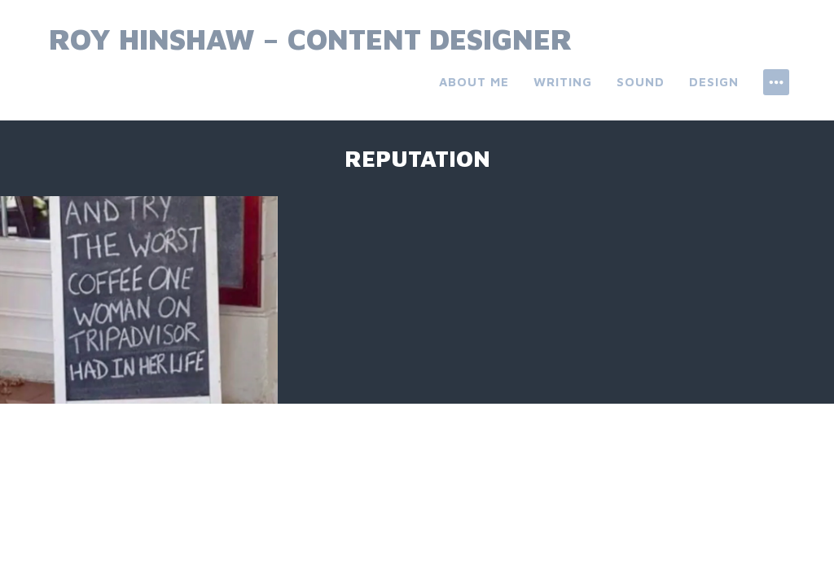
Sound (641, 82)
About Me (474, 82)
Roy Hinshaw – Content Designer (311, 38)
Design (714, 82)
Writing (562, 82)
